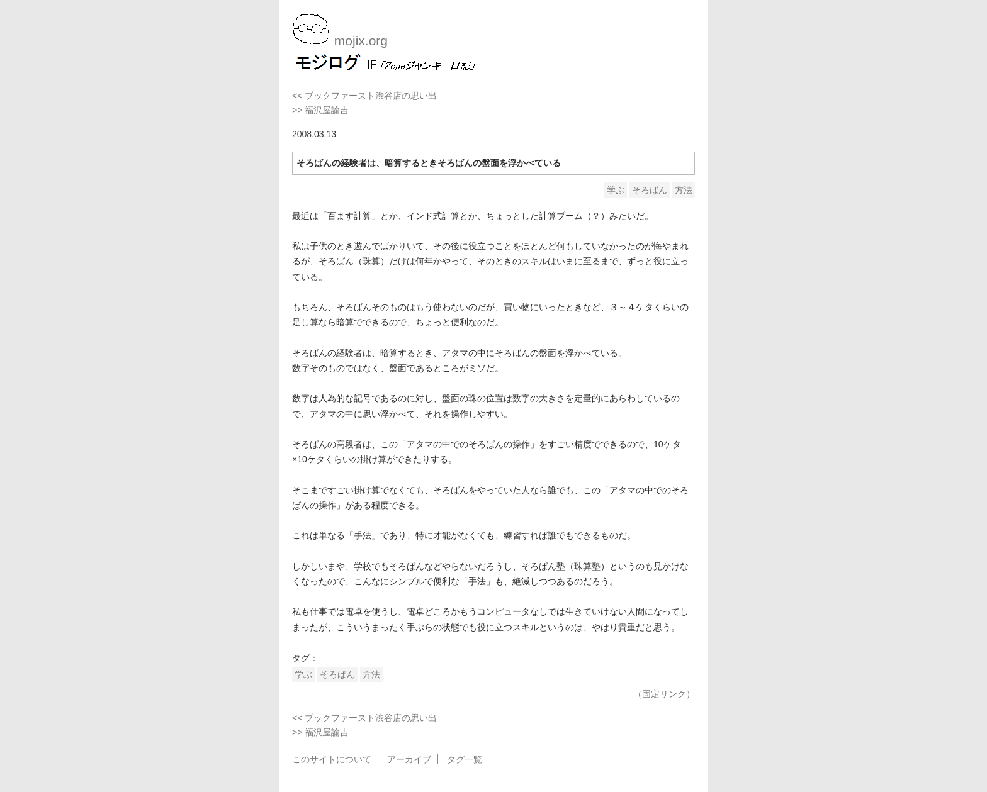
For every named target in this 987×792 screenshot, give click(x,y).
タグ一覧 (464, 759)
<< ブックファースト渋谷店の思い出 (364, 96)
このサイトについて (331, 759)
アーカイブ (409, 759)
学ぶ (615, 190)
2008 (302, 134)
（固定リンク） (664, 694)
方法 (683, 190)
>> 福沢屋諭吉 (320, 110)
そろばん (649, 190)
